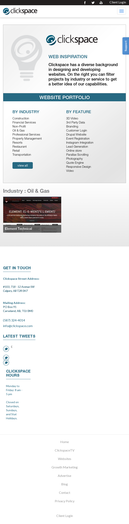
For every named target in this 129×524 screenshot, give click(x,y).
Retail (16, 150)
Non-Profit (19, 126)
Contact (64, 492)
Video (70, 171)
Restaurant (19, 146)
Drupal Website (76, 134)
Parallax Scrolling (77, 154)
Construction (20, 118)
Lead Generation (77, 146)
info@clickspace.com (18, 326)
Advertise (64, 475)
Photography (74, 159)
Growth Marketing (65, 467)
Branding (72, 126)
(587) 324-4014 (14, 320)
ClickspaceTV (64, 450)
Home (64, 442)
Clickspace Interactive (20, 11)
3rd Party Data (75, 122)
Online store (74, 150)
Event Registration (78, 138)
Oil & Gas (18, 130)
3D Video (72, 118)
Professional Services (26, 134)
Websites (64, 459)
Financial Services (24, 122)
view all (23, 165)
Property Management (27, 138)
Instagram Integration (79, 142)
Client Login (117, 2)
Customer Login (76, 130)
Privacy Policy (64, 501)
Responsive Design (78, 167)
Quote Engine (75, 163)
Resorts (17, 142)
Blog (64, 484)
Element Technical (18, 229)
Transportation (21, 154)
